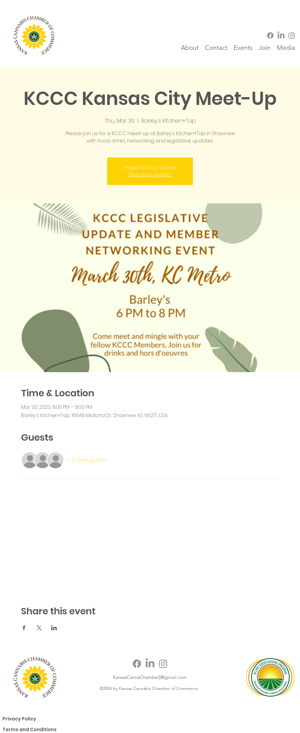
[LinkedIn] (281, 35)
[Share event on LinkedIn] (54, 627)
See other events (150, 174)
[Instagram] (291, 35)
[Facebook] (270, 35)
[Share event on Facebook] (24, 627)
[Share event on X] (39, 627)
